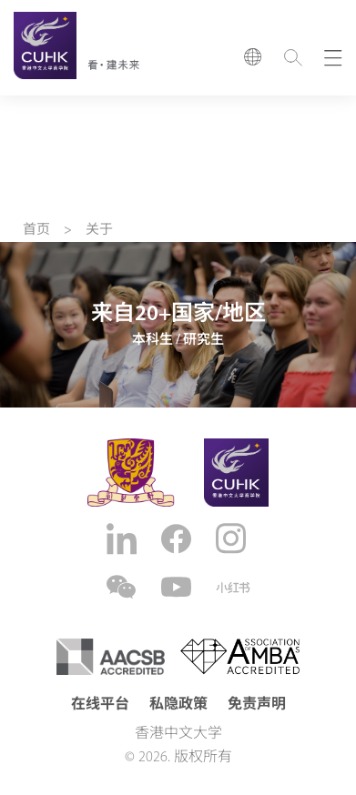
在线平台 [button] (100, 705)
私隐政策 (178, 705)
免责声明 (257, 705)
